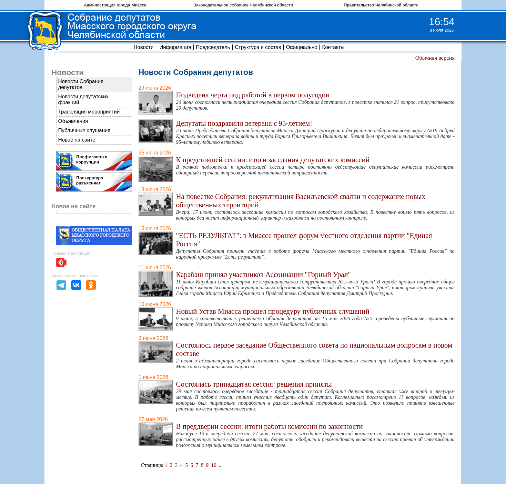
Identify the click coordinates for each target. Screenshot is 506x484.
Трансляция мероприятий (89, 111)
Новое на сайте (76, 140)
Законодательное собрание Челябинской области (243, 5)
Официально (301, 47)
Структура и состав (258, 47)
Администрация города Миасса (115, 5)
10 (213, 465)
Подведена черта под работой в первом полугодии (252, 95)
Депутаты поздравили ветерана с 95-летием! (244, 123)
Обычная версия (435, 57)
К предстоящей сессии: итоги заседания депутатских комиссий (272, 160)
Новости (144, 47)
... (221, 465)
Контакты (333, 47)
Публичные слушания (84, 130)
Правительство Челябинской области (381, 5)
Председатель (213, 47)
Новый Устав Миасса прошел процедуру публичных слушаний (272, 311)
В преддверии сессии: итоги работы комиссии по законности (269, 426)
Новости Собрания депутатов (80, 84)
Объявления (73, 121)
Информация (175, 47)
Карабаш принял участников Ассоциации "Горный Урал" (263, 275)
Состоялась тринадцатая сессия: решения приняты (254, 384)
